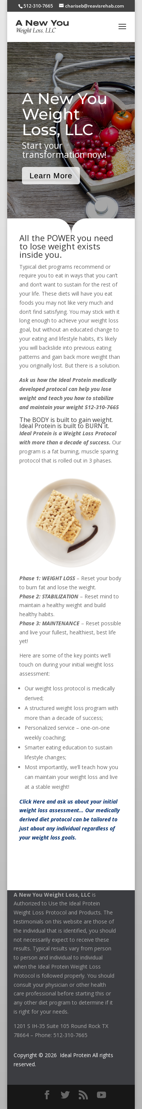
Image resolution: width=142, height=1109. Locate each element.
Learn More (51, 175)
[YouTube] (101, 1095)
